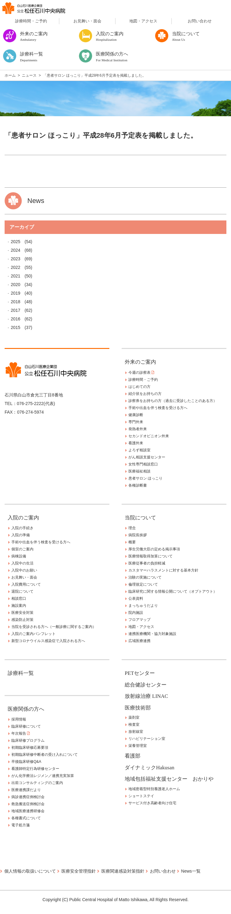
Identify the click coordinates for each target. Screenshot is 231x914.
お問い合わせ (200, 21)
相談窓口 (18, 598)
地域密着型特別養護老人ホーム (154, 789)
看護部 (132, 756)
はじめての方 (139, 386)
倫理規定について (143, 584)
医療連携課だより (26, 790)
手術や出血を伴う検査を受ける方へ (157, 408)
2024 (15, 250)
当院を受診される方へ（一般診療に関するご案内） (53, 627)
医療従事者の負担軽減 (146, 563)
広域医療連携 (139, 641)
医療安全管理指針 (78, 871)
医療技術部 (138, 708)
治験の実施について (145, 577)
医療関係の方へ (26, 709)
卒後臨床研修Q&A (26, 761)
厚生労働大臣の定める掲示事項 (154, 549)
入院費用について (26, 584)
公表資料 (135, 598)
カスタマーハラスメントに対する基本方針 (163, 570)
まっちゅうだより (143, 605)
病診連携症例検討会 (28, 797)
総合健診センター (145, 685)
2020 (15, 284)
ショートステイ (141, 796)
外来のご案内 (140, 362)
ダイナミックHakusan (149, 768)
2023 (15, 258)
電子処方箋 (20, 825)
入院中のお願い (24, 570)
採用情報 (18, 719)
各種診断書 (137, 485)
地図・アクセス (143, 21)
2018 (15, 301)
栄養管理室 (137, 746)
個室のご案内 (22, 549)
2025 (15, 241)
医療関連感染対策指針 (122, 871)
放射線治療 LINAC (146, 696)
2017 (15, 310)
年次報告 (20, 733)
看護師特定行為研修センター (35, 769)
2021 (15, 275)
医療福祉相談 (139, 471)
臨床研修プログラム (28, 740)
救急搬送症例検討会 (28, 804)
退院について (22, 591)
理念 (132, 528)
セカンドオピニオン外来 (148, 436)
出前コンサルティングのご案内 (37, 783)
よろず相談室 (139, 450)
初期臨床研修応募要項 (29, 747)
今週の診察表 (141, 372)
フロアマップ (139, 620)
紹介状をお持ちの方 (145, 394)
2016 (15, 318)
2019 (15, 293)
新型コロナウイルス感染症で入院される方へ (48, 641)
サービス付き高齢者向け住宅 (152, 803)
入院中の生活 (22, 563)
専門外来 (135, 422)
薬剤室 (133, 717)
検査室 (133, 724)
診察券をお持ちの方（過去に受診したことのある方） (172, 401)
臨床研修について (26, 726)
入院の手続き (22, 528)
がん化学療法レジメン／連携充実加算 (42, 776)
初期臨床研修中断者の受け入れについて (44, 754)
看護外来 (135, 443)
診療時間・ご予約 (31, 21)
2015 (15, 327)
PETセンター (140, 673)
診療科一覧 (21, 673)
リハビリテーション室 (146, 738)
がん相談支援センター (146, 457)
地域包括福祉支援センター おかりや (169, 779)
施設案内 (18, 605)
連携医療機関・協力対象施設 (152, 634)
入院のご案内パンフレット (33, 634)
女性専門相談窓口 (143, 464)
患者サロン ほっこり (145, 478)
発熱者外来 (137, 429)
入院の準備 (20, 535)
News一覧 (191, 871)
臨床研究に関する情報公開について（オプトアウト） (172, 591)
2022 (15, 267)
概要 (132, 542)
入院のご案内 (23, 518)
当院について (140, 518)
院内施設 (135, 612)
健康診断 (135, 415)
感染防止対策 (22, 620)
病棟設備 (18, 556)
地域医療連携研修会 (28, 811)
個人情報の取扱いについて (30, 871)
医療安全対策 (22, 612)
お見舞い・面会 (87, 21)
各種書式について (26, 818)
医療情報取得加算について (150, 556)
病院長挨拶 (137, 535)
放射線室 (135, 731)
